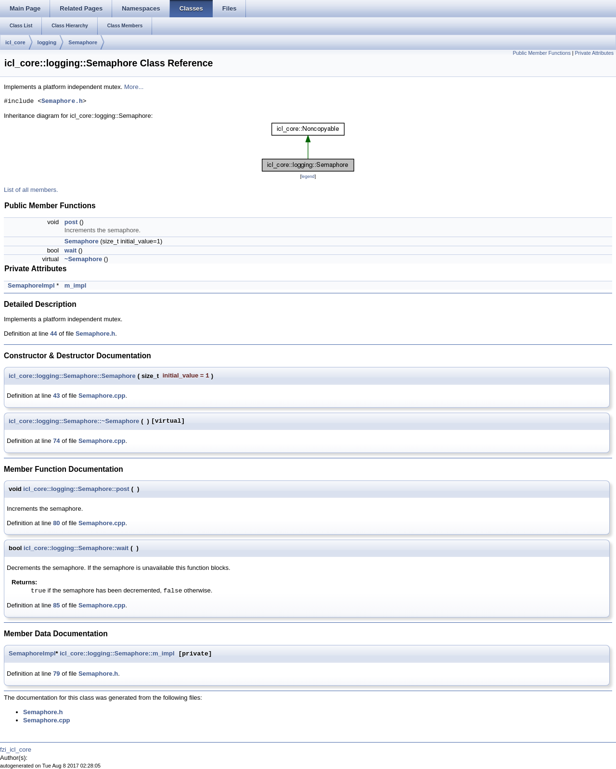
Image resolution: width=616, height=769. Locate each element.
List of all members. (31, 189)
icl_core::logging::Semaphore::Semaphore (72, 375)
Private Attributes (594, 53)
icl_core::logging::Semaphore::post (76, 488)
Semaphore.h (62, 101)
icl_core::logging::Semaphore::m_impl (117, 653)
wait (70, 250)
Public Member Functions (542, 53)
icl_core (15, 42)
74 (56, 440)
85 (56, 605)
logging (47, 42)
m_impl (75, 285)
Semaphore (82, 42)
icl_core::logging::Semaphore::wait (76, 548)
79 (56, 673)
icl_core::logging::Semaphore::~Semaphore (74, 421)
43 (56, 395)
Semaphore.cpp (102, 395)
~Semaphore (83, 259)
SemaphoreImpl (31, 285)
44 (53, 333)
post (70, 222)
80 (56, 523)
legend (307, 176)
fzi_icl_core (15, 749)
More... (133, 86)
